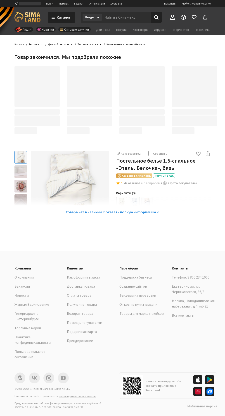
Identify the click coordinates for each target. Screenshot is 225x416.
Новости (21, 295)
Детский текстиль (58, 44)
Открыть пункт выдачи (138, 304)
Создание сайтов (133, 286)
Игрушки (160, 30)
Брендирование (80, 340)
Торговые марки (27, 328)
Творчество (181, 30)
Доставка (116, 3)
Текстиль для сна (88, 44)
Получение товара (82, 304)
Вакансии (170, 3)
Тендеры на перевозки (137, 295)
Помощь (64, 3)
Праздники (203, 30)
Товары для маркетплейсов (141, 313)
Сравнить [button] (156, 153)
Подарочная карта (82, 331)
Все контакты (183, 315)
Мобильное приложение (196, 3)
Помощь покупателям (84, 322)
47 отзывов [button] (132, 183)
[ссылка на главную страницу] (27, 17)
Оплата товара (79, 295)
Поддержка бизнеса (135, 277)
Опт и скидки (97, 3)
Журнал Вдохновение (31, 304)
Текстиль (34, 44)
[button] (198, 154)
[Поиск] (156, 17)
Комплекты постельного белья (124, 44)
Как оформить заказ (83, 277)
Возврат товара (80, 313)
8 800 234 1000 (198, 277)
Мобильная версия (202, 406)
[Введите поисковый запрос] (126, 17)
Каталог (19, 44)
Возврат (78, 3)
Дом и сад (103, 30)
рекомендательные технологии (77, 396)
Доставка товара (81, 286)
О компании (24, 277)
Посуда (121, 30)
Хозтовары (140, 30)
